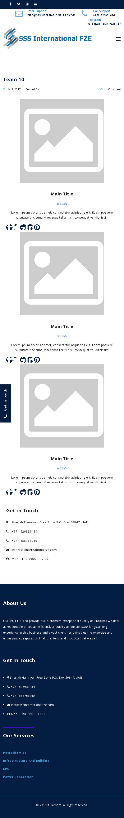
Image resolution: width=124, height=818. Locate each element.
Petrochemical (15, 753)
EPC (6, 769)
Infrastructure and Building (26, 761)
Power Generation (18, 777)
